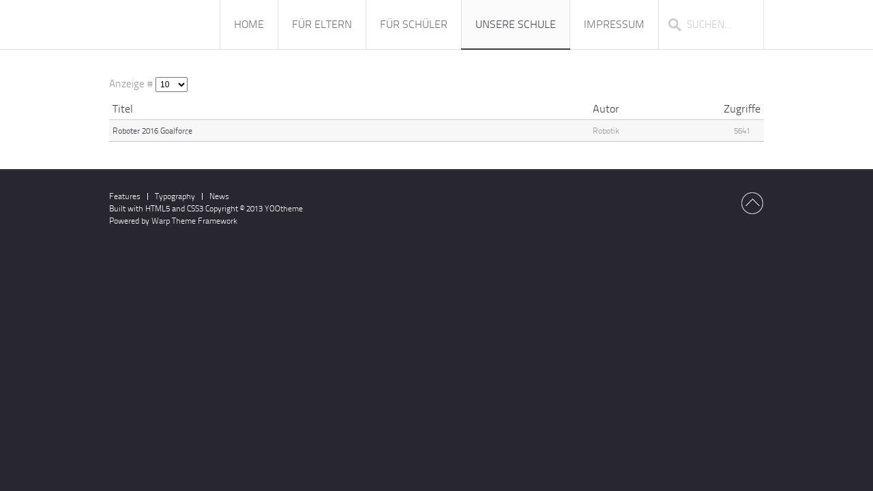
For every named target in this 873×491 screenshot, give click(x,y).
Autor (606, 108)
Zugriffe (742, 108)
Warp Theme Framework (194, 221)
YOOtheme (284, 208)
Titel (123, 108)
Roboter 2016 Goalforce (152, 131)
